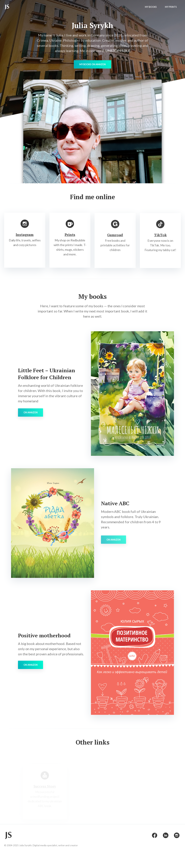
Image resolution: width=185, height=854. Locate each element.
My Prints (171, 7)
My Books (151, 7)
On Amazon (31, 418)
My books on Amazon (92, 65)
